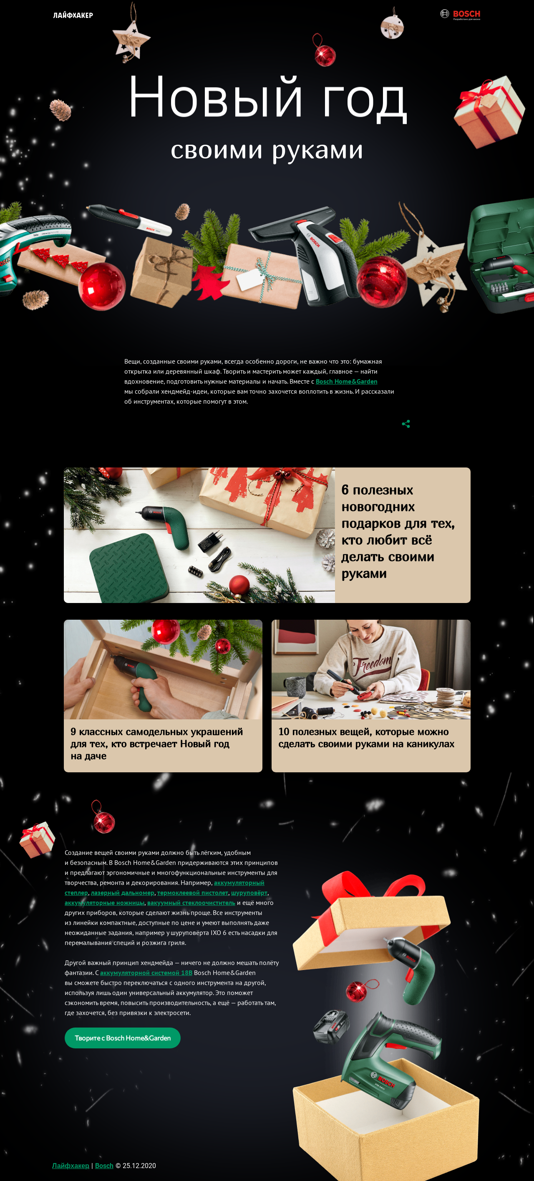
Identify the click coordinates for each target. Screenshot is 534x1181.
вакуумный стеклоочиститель (191, 902)
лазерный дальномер (122, 892)
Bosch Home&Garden (347, 381)
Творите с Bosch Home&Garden (123, 1038)
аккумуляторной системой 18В (146, 972)
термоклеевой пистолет (192, 892)
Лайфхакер (70, 1166)
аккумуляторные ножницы (104, 902)
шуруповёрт (249, 892)
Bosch (104, 1166)
